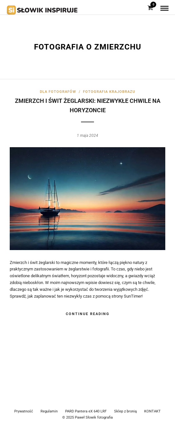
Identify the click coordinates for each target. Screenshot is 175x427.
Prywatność (23, 411)
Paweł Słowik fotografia (94, 417)
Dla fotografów (58, 92)
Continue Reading (88, 314)
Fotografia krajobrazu (109, 92)
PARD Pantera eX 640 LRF (86, 411)
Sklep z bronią (125, 411)
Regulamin (49, 411)
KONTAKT (152, 411)
